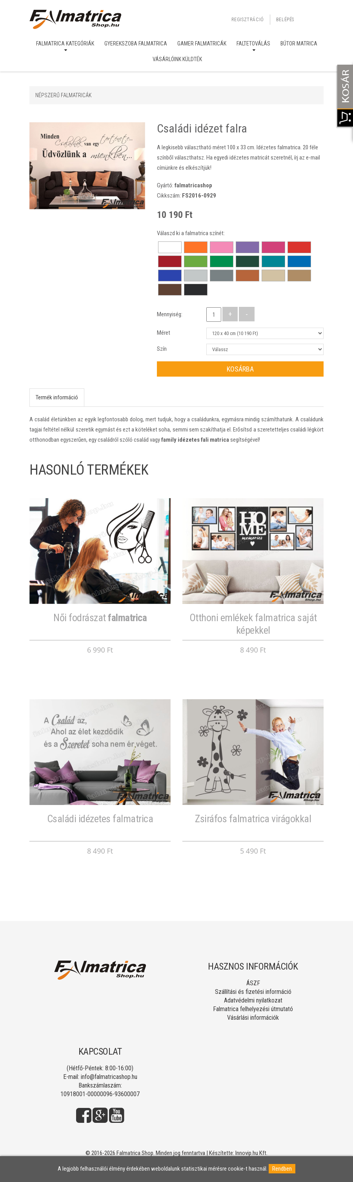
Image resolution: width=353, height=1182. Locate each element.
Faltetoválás (253, 43)
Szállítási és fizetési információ (253, 991)
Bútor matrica (298, 43)
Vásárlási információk (253, 1017)
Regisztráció (247, 19)
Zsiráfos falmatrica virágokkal (253, 819)
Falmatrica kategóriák (65, 43)
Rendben (282, 1168)
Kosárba (240, 369)
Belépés (285, 19)
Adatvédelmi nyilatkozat (253, 1000)
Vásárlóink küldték (177, 59)
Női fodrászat (100, 618)
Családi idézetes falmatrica (100, 819)
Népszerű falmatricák (63, 95)
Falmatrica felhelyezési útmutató (253, 1009)
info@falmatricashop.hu (109, 1076)
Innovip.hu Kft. (251, 1153)
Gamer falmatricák (201, 43)
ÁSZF (253, 983)
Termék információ (57, 397)
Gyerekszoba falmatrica (135, 43)
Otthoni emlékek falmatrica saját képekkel (253, 624)
